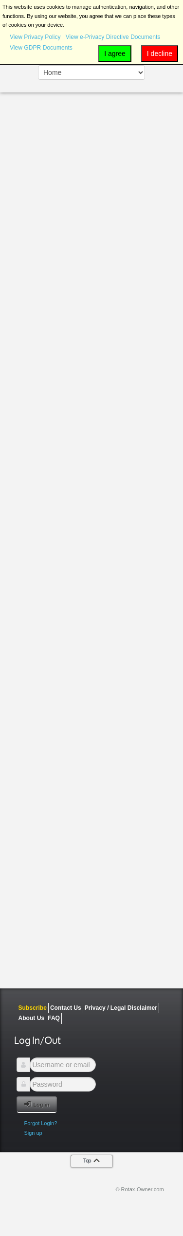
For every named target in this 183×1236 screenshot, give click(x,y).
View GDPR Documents (41, 47)
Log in (36, 1104)
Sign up (33, 1133)
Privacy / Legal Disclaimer (121, 1007)
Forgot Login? (40, 1123)
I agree (115, 53)
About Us (31, 1018)
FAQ (54, 1018)
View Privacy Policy (35, 37)
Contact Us (65, 1007)
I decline (159, 53)
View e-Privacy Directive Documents (113, 37)
